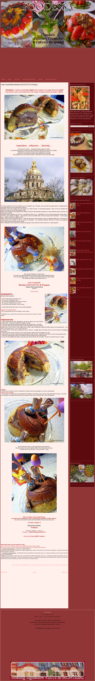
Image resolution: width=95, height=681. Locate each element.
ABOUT (10, 79)
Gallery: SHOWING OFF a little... (84, 259)
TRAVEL (40, 79)
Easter (18, 565)
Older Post (65, 572)
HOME (3, 79)
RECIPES (17, 79)
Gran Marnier (25, 565)
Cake (13, 565)
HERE (27, 536)
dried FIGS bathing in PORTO (83, 241)
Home (34, 572)
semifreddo (63, 565)
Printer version (34, 291)
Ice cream (33, 565)
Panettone (40, 565)
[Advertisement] (47, 63)
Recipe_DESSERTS (54, 565)
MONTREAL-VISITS (51, 79)
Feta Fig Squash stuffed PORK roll (84, 269)
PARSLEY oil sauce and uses (83, 231)
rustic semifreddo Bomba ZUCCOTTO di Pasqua (19, 85)
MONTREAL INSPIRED (29, 79)
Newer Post (4, 572)
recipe (46, 565)
